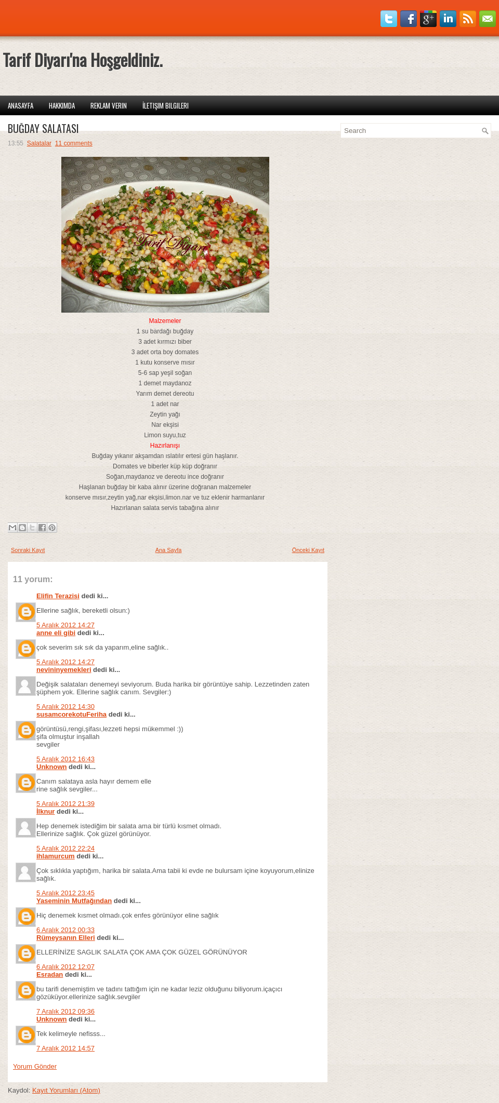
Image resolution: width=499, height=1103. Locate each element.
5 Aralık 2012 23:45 (65, 893)
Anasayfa (20, 105)
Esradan (49, 974)
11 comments (74, 143)
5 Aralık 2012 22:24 (65, 848)
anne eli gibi (55, 633)
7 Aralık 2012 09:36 (65, 1011)
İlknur (45, 811)
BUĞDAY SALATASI (43, 128)
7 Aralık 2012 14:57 (65, 1048)
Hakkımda (62, 105)
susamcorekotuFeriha (71, 714)
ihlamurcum (55, 856)
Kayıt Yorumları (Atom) (66, 1090)
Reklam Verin (108, 105)
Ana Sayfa (168, 550)
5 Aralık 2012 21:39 (65, 804)
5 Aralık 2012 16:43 (65, 759)
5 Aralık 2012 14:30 (65, 706)
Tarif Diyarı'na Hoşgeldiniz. (82, 59)
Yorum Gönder (35, 1066)
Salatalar (39, 143)
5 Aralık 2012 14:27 (65, 625)
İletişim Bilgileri (165, 105)
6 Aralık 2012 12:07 (65, 967)
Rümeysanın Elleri (65, 937)
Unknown (51, 767)
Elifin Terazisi (58, 596)
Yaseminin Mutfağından (74, 901)
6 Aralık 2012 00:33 (65, 930)
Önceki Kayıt (308, 550)
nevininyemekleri (63, 670)
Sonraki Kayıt (28, 550)
